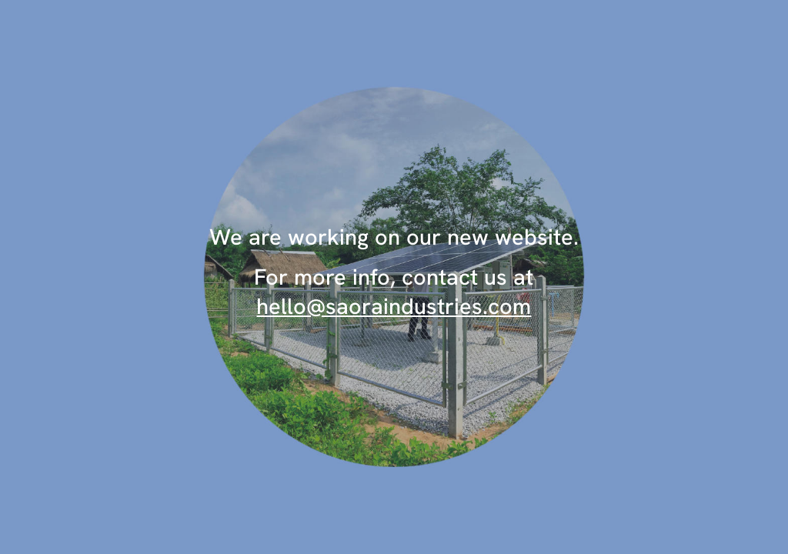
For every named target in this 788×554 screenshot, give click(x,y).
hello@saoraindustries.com (393, 306)
